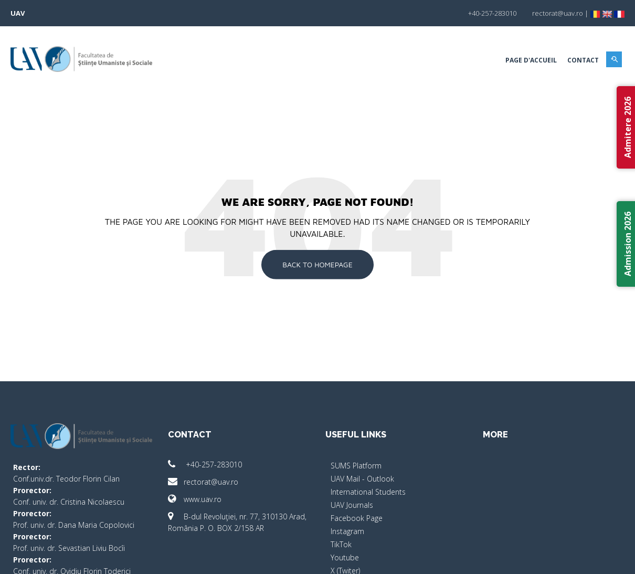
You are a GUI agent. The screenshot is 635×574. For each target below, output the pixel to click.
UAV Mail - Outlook (362, 479)
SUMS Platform (356, 466)
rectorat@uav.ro (203, 482)
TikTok (341, 544)
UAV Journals (352, 505)
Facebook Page (357, 518)
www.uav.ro (194, 499)
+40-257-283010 (205, 464)
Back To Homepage (317, 264)
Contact (583, 60)
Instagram (347, 531)
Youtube (345, 557)
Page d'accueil (531, 60)
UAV (17, 13)
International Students (368, 492)
